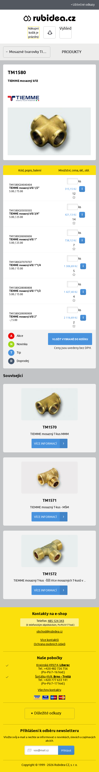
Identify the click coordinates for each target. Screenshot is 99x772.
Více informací (50, 443)
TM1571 (50, 500)
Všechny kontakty (49, 690)
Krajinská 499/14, (53, 665)
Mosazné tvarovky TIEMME (29, 52)
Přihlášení (49, 32)
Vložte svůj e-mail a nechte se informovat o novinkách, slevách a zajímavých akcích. (49, 738)
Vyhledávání (70, 28)
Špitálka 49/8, (53, 676)
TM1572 (50, 574)
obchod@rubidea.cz (50, 631)
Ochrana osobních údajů (49, 644)
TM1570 (50, 427)
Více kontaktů (49, 640)
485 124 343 (56, 621)
